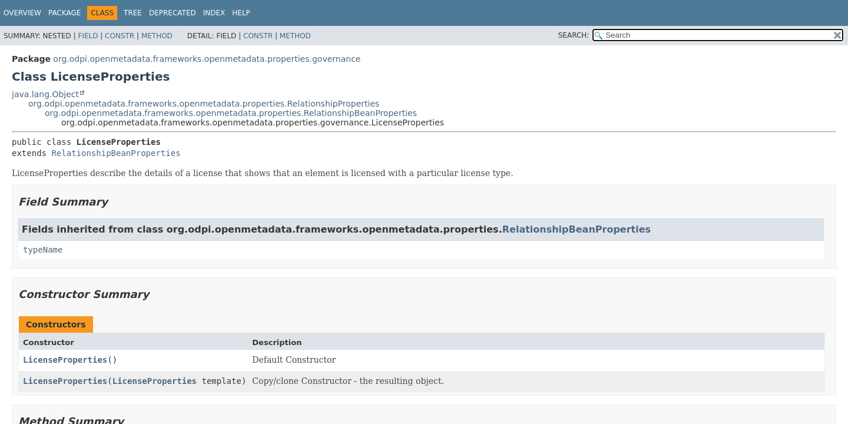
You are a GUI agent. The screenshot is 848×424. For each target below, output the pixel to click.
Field (88, 36)
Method (157, 36)
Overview (22, 13)
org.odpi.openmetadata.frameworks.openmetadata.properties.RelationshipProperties (203, 103)
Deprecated (172, 13)
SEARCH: (573, 35)
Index (214, 13)
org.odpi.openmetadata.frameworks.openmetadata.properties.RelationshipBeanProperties (231, 113)
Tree (133, 13)
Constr (119, 36)
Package (64, 13)
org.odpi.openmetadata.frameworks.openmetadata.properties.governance (206, 59)
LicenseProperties (65, 360)
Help (241, 13)
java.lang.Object (45, 94)
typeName (42, 249)
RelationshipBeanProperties (115, 153)
